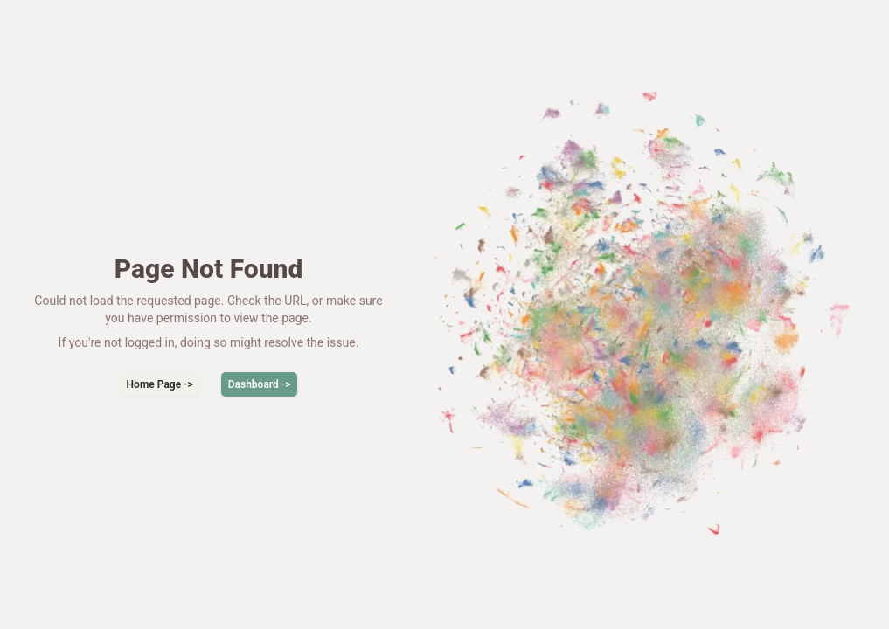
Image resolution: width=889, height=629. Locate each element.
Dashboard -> (259, 384)
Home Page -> (160, 384)
